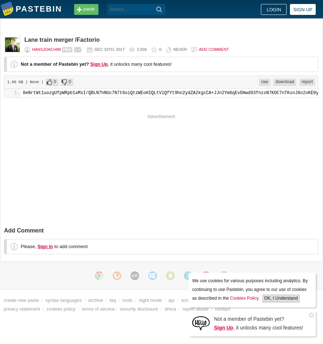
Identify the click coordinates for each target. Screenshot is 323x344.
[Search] (159, 9)
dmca (170, 309)
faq (113, 300)
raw (264, 81)
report (307, 81)
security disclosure (139, 309)
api (171, 300)
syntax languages (63, 300)
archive (95, 300)
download (284, 81)
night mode (150, 300)
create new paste (21, 300)
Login (274, 9)
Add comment (214, 49)
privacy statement (22, 309)
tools (127, 300)
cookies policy (61, 309)
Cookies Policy (244, 298)
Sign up (302, 9)
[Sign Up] (201, 323)
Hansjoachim (46, 49)
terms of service (98, 309)
